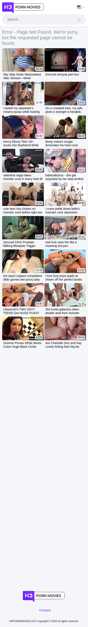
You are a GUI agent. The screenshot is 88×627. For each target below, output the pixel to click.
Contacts (45, 610)
